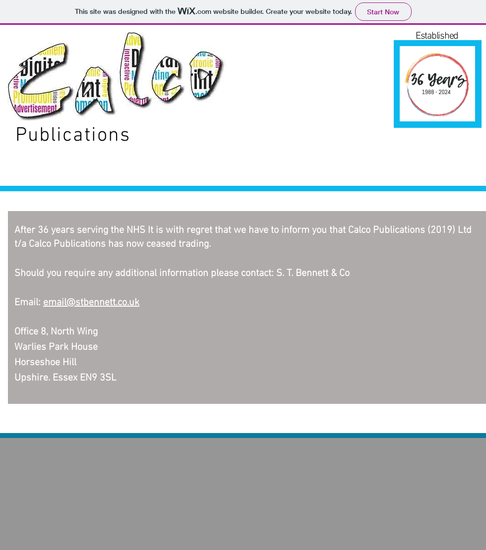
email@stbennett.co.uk (91, 303)
